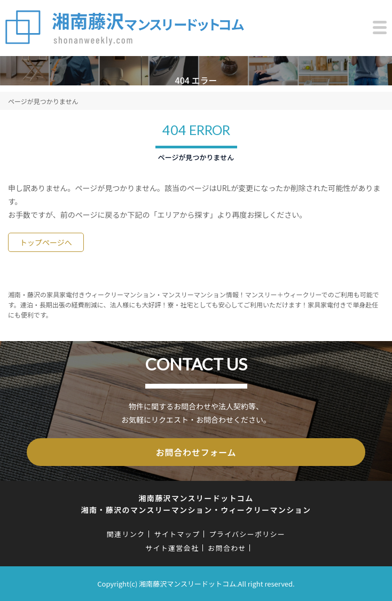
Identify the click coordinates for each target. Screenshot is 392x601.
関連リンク (126, 534)
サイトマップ (177, 534)
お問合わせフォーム (196, 452)
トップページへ (46, 242)
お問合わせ (227, 547)
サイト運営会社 (172, 547)
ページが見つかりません (43, 101)
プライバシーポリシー (247, 534)
